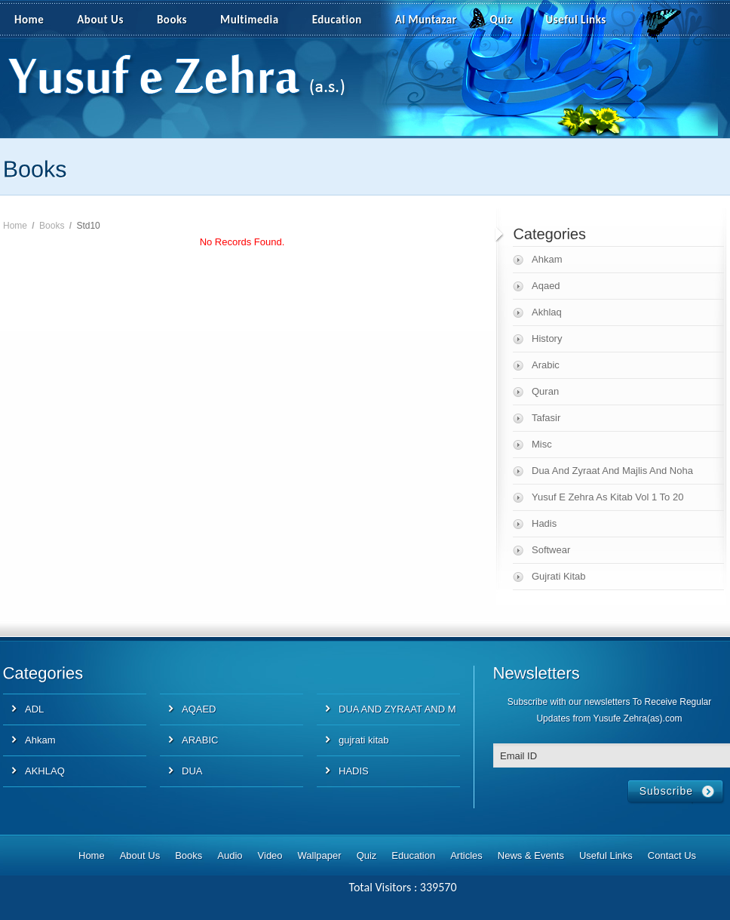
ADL (34, 709)
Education (337, 19)
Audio (229, 855)
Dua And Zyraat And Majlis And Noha (612, 470)
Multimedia (258, 20)
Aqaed (546, 285)
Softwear (551, 549)
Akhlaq (547, 312)
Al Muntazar (426, 19)
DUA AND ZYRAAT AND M (397, 709)
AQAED (199, 709)
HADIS (354, 771)
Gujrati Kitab (559, 576)
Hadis (544, 523)
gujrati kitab (363, 740)
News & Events (531, 855)
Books (172, 19)
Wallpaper (320, 855)
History (547, 338)
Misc (542, 444)
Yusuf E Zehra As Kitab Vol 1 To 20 (607, 497)
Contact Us (672, 855)
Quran (545, 391)
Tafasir (546, 417)
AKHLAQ (45, 771)
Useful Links (576, 19)
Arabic (546, 365)
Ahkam (547, 259)
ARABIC (200, 740)
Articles (466, 855)
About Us (100, 19)
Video (270, 855)
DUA (192, 771)
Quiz (501, 19)
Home (29, 19)
